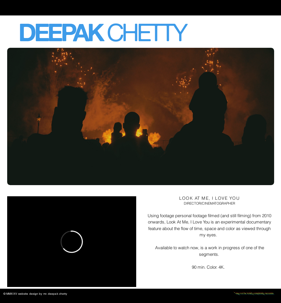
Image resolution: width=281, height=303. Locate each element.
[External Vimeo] (71, 241)
